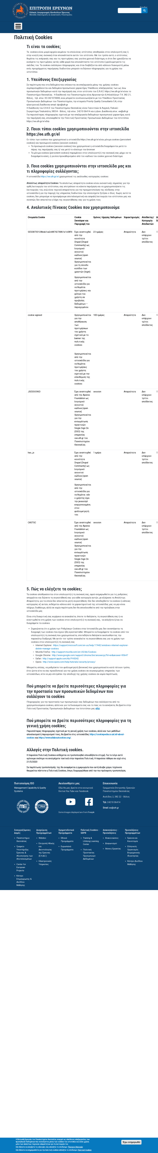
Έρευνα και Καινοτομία (132, 839)
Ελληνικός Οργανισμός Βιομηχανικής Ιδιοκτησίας (133, 851)
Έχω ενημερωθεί (131, 1143)
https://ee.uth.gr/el (50, 176)
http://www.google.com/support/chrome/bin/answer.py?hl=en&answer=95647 (90, 655)
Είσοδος (143, 7)
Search (144, 10)
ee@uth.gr (114, 807)
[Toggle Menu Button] (18, 26)
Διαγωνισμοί (111, 843)
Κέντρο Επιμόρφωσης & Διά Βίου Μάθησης (24, 880)
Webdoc (42, 838)
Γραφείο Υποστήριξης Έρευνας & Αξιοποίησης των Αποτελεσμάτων (24, 852)
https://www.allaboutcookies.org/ (55, 737)
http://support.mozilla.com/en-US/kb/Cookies (74, 652)
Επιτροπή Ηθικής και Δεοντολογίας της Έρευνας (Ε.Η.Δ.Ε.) (46, 849)
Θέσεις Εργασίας (113, 848)
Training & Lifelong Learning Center (91, 841)
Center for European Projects (21, 867)
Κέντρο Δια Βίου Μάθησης (135, 863)
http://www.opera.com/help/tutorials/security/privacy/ (69, 662)
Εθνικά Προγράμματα (67, 839)
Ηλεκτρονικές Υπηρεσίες (45, 863)
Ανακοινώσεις (111, 838)
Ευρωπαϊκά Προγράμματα (67, 848)
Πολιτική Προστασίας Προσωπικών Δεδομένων (89, 854)
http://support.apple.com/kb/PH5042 (61, 658)
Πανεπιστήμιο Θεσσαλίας (23, 839)
